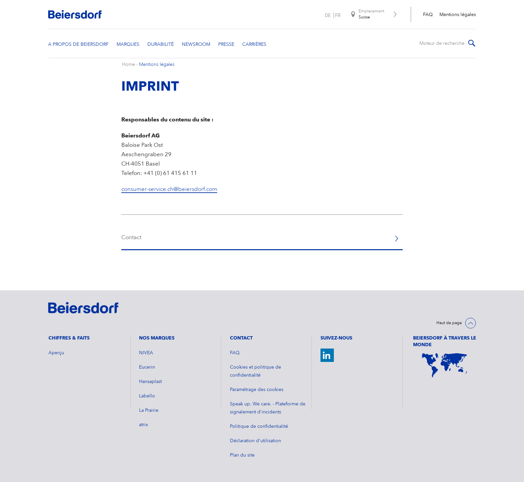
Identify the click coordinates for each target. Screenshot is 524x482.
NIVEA (146, 353)
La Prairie (148, 410)
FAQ (428, 14)
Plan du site (242, 455)
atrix (143, 424)
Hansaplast (150, 381)
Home (128, 64)
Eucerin (147, 367)
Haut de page (449, 323)
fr (338, 15)
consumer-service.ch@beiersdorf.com (169, 189)
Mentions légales (457, 14)
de (328, 15)
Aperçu (56, 353)
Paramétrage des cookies (256, 389)
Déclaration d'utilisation (255, 441)
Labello (147, 396)
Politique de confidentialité (259, 426)
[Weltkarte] (444, 365)
